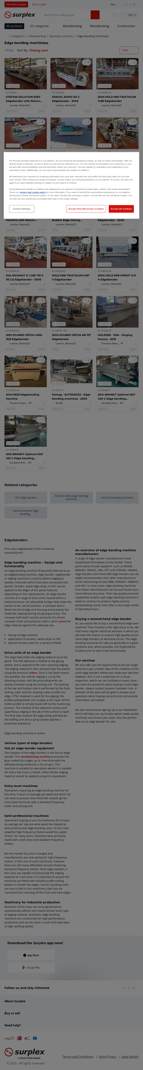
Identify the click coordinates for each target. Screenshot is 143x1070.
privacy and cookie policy (32, 192)
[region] (71, 185)
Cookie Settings (22, 209)
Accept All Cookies (121, 209)
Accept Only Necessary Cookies (86, 209)
